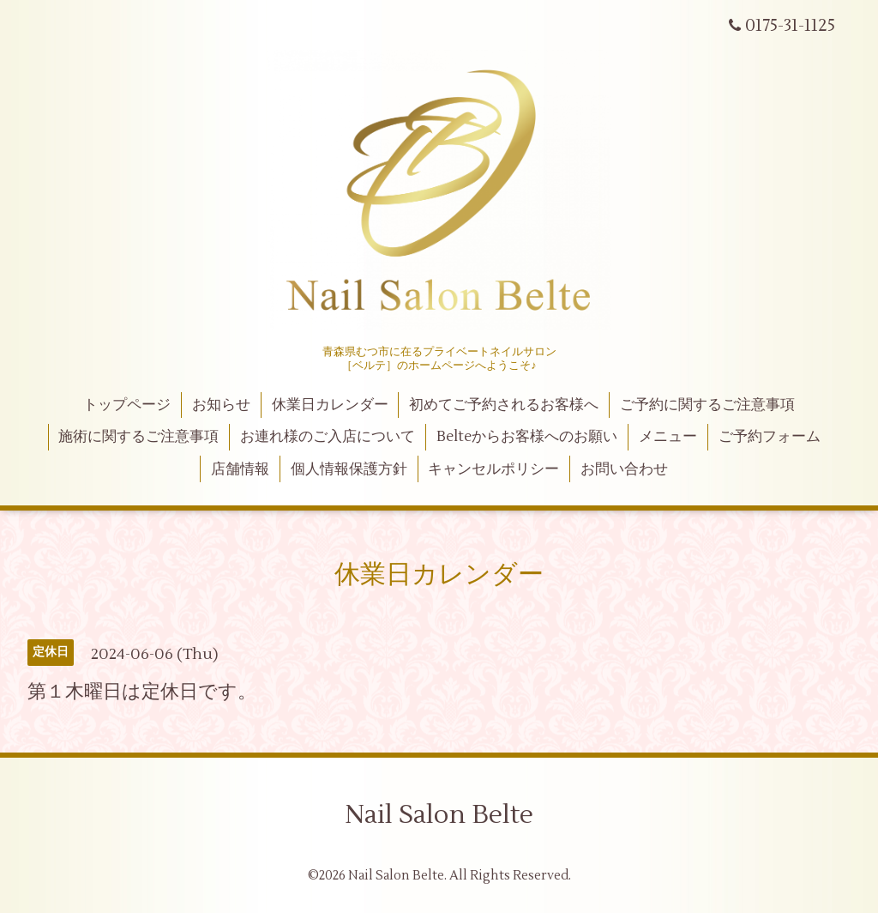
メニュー (668, 436)
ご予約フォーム (770, 436)
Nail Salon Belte (439, 814)
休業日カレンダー (330, 405)
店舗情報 (240, 469)
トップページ (127, 405)
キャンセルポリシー (493, 469)
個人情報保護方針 (349, 469)
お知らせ (221, 405)
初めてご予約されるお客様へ (503, 405)
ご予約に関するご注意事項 (707, 405)
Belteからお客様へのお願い (526, 436)
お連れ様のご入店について (327, 436)
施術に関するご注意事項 (138, 436)
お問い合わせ (624, 469)
